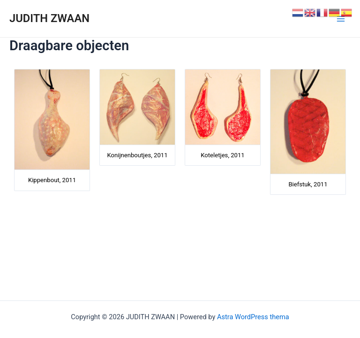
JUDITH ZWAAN (49, 18)
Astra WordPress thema (253, 317)
